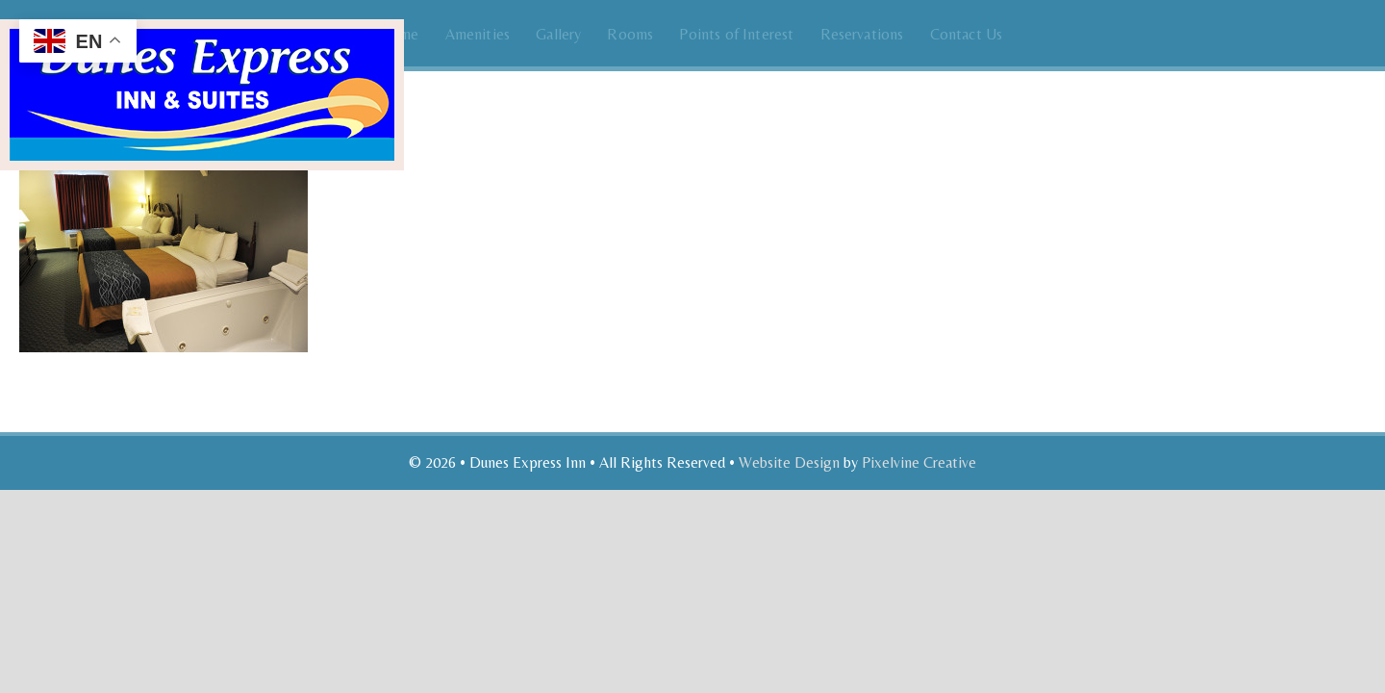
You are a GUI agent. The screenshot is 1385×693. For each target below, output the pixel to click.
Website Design (789, 462)
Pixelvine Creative (919, 462)
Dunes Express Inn (202, 56)
